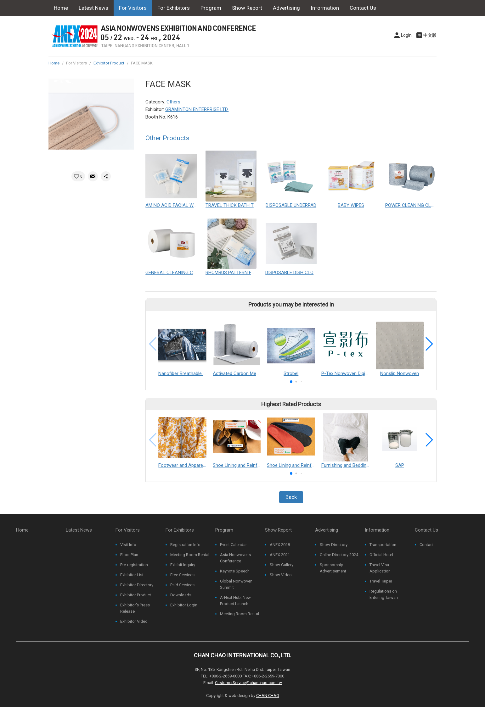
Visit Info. (128, 544)
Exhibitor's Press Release (135, 608)
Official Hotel (381, 554)
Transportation (382, 544)
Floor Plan (129, 554)
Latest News (93, 8)
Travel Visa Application (380, 567)
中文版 (430, 35)
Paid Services (182, 585)
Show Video (281, 574)
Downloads (180, 595)
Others (173, 102)
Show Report (247, 8)
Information (325, 8)
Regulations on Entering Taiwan (383, 594)
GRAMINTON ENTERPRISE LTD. (196, 109)
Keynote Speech (235, 571)
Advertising (286, 8)
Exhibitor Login (183, 605)
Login (406, 35)
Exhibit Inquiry (182, 564)
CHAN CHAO (267, 695)
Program (210, 8)
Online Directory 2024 (339, 554)
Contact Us (363, 8)
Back (291, 497)
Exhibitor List (132, 574)
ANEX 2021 (280, 554)
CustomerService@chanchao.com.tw (248, 682)
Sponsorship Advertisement (333, 567)
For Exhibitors (173, 8)
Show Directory (333, 544)
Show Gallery (281, 564)
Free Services (182, 574)
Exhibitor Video (134, 621)
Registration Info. (185, 544)
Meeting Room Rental (189, 554)
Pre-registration (134, 564)
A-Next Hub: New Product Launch (235, 600)
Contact (427, 544)
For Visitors (133, 8)
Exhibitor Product (108, 63)
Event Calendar (233, 544)
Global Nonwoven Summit (236, 584)
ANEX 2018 (280, 544)
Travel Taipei (380, 581)
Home (61, 8)
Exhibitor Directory (136, 585)
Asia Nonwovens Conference (235, 557)
